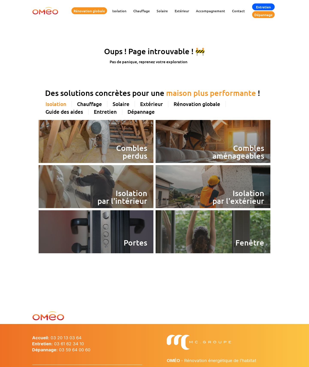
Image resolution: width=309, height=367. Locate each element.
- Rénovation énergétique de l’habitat (211, 360)
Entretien (263, 7)
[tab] (56, 104)
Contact (238, 10)
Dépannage (263, 14)
